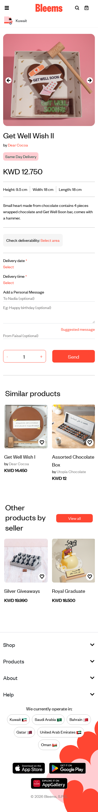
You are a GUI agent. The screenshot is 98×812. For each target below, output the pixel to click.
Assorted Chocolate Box (73, 460)
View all (74, 518)
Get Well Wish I (19, 456)
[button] (6, 8)
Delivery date (15, 260)
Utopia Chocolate (69, 471)
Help (8, 694)
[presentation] (8, 79)
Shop (9, 644)
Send (73, 356)
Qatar (24, 732)
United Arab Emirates (61, 732)
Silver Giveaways (22, 590)
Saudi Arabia (48, 719)
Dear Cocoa (18, 145)
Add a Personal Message (23, 292)
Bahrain (79, 719)
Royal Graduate (68, 590)
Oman (49, 745)
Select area (50, 240)
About (10, 677)
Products (13, 661)
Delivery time (15, 276)
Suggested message (78, 329)
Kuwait (18, 719)
